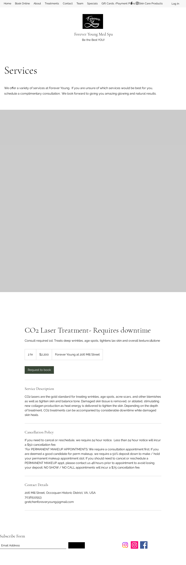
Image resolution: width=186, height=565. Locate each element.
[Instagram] (137, 3)
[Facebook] (131, 3)
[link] (39, 370)
